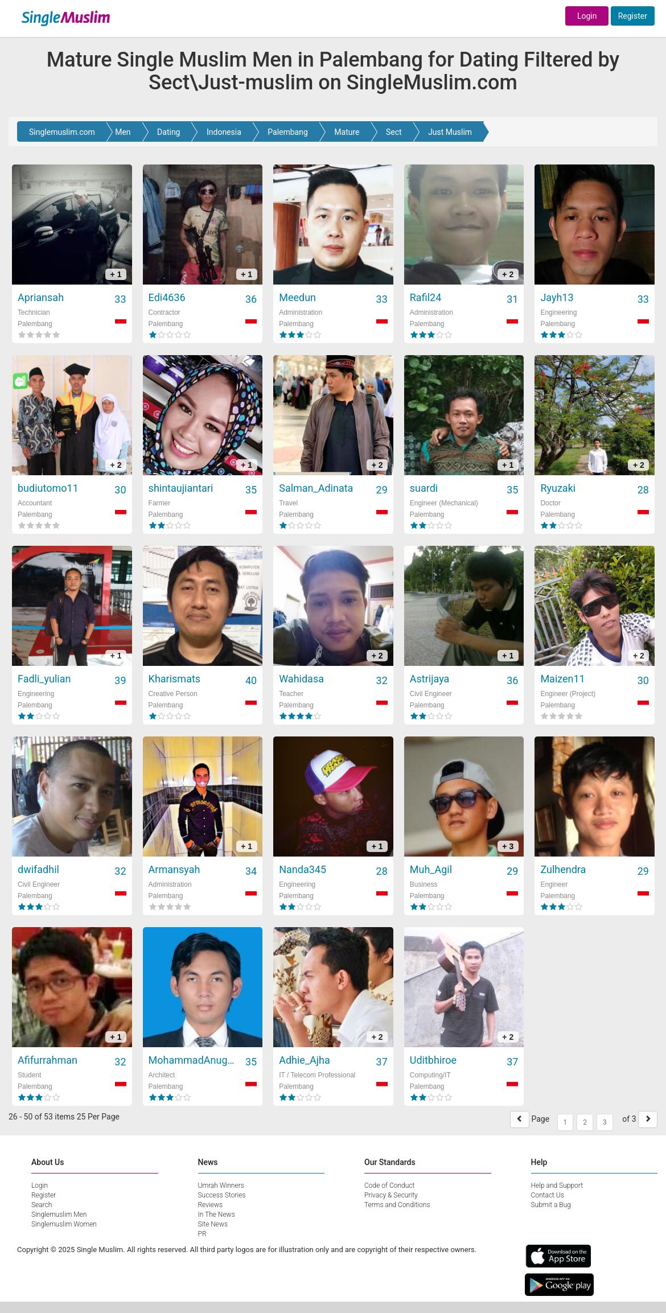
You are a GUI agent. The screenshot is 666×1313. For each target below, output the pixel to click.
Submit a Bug (551, 1205)
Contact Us (547, 1195)
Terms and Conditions (397, 1205)
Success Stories (222, 1195)
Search (41, 1205)
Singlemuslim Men (59, 1215)
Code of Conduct (389, 1185)
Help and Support (557, 1185)
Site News (213, 1224)
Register (632, 15)
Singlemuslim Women (64, 1224)
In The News (216, 1215)
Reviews (210, 1205)
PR (202, 1234)
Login (587, 15)
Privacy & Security (391, 1195)
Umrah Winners (221, 1185)
